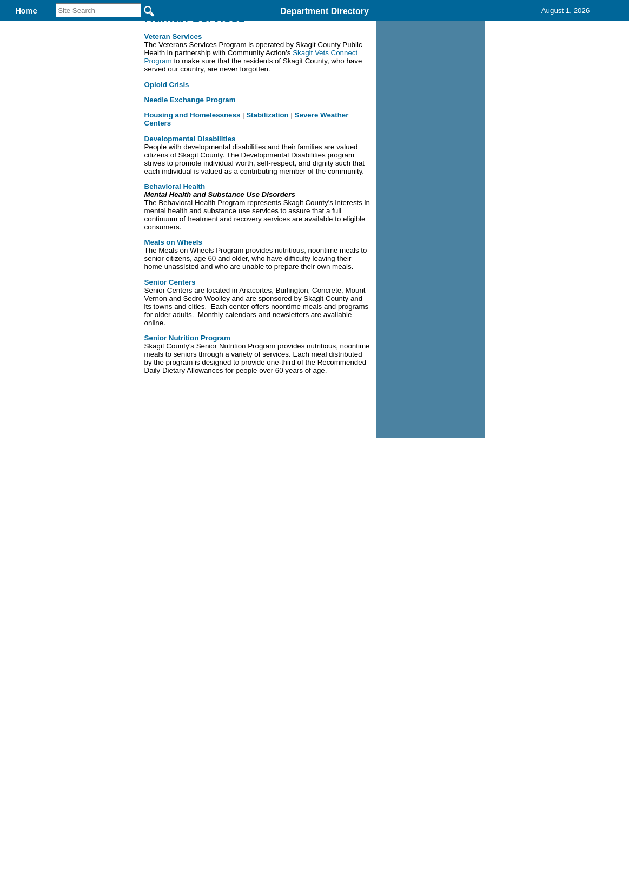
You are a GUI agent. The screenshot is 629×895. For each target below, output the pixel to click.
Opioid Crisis (166, 155)
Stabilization (268, 185)
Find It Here (310, 26)
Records (382, 26)
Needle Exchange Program (190, 170)
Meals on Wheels (173, 312)
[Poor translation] (39, 732)
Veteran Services (173, 107)
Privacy (309, 553)
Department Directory (324, 11)
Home (210, 553)
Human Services (222, 26)
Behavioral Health (175, 257)
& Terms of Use (350, 553)
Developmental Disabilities (190, 209)
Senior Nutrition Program (187, 408)
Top (134, 553)
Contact (445, 26)
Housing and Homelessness (192, 185)
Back (167, 553)
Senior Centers (170, 352)
